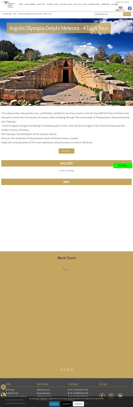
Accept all (54, 404)
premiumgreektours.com (10, 5)
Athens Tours (52, 4)
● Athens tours (43, 389)
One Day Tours (66, 4)
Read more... (66, 151)
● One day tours (44, 393)
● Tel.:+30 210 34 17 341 (78, 389)
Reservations (94, 4)
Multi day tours (80, 4)
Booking (123, 165)
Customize (78, 404)
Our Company (30, 4)
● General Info (12, 393)
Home (21, 4)
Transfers (105, 4)
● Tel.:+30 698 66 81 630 (78, 393)
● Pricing (10, 389)
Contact (114, 4)
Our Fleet (41, 4)
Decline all (66, 404)
